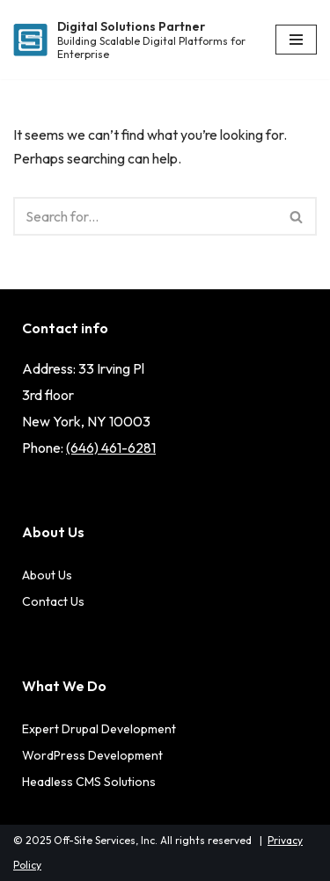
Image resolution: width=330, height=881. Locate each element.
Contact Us (53, 601)
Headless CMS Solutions (89, 782)
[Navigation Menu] (296, 40)
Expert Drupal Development (99, 729)
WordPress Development (92, 755)
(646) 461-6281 (111, 447)
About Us (47, 575)
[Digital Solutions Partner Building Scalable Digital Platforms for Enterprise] (131, 40)
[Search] (145, 216)
